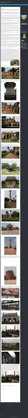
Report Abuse (2, 415)
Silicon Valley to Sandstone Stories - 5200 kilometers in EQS (24, 30)
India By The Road (5, 2)
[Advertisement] (23, 9)
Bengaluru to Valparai (25, 46)
